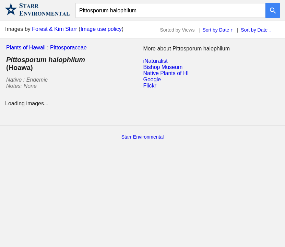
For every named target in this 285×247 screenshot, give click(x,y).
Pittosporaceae (68, 47)
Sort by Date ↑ (218, 30)
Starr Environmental (142, 137)
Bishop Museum (163, 67)
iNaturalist (155, 61)
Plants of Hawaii (26, 47)
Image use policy (101, 29)
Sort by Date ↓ (256, 30)
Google (152, 79)
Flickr (149, 86)
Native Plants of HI (166, 73)
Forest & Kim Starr (54, 29)
